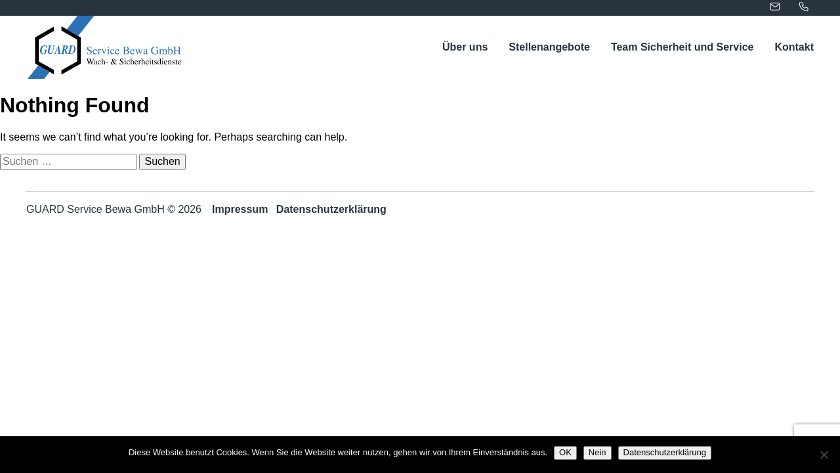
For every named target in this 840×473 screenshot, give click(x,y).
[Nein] (823, 454)
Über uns (465, 47)
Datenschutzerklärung (331, 209)
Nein (597, 452)
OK (565, 452)
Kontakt (794, 47)
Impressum (240, 209)
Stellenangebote (549, 47)
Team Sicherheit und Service (682, 47)
